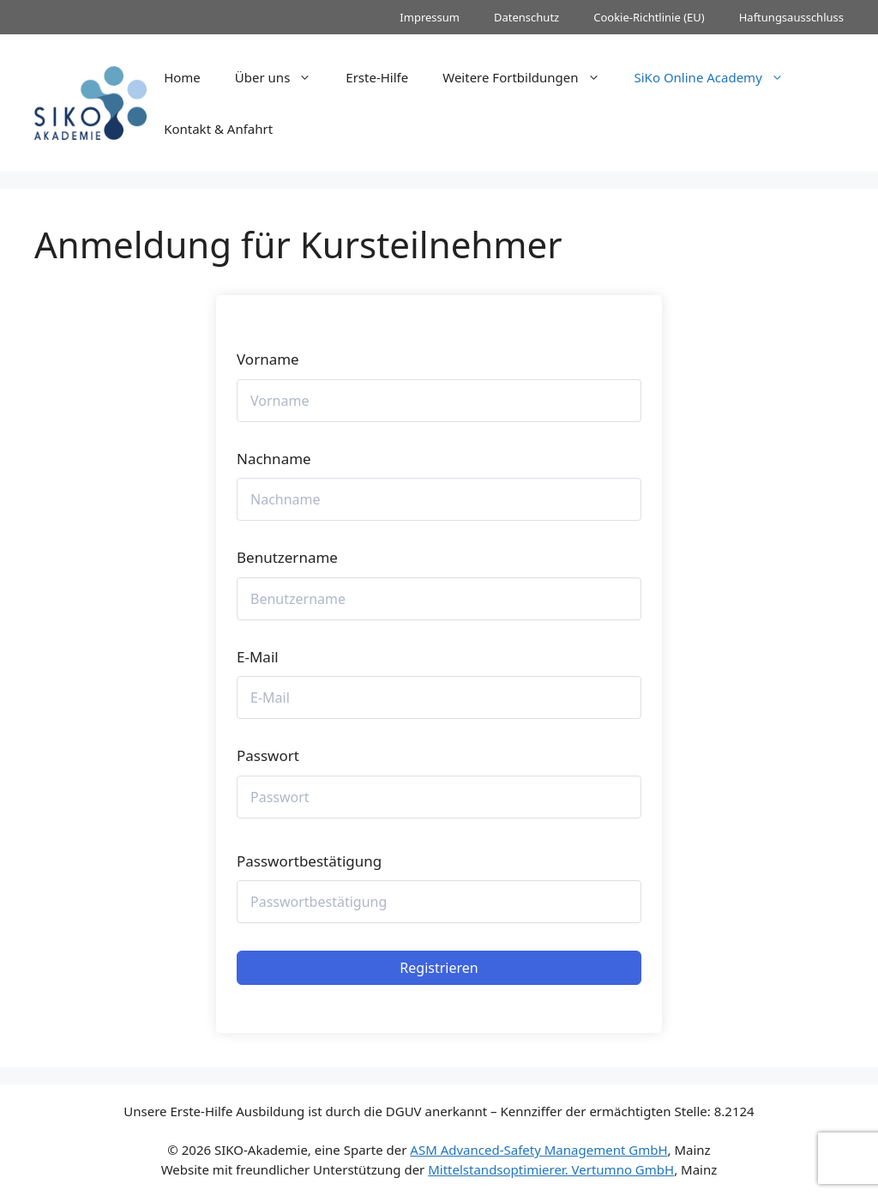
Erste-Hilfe (377, 77)
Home (182, 77)
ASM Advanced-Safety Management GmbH (538, 1149)
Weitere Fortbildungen (529, 77)
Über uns (281, 77)
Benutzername (287, 557)
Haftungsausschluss (791, 17)
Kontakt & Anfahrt (218, 128)
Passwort (268, 755)
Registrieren (439, 967)
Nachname (274, 458)
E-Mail (258, 657)
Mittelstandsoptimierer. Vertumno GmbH (551, 1169)
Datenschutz (526, 17)
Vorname (268, 359)
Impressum (430, 17)
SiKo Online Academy (717, 77)
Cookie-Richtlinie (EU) (649, 17)
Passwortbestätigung (309, 861)
